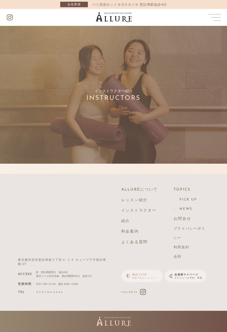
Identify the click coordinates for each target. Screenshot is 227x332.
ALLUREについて (139, 190)
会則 (177, 256)
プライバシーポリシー (190, 233)
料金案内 (130, 232)
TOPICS (182, 190)
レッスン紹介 (134, 200)
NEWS (185, 209)
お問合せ (182, 219)
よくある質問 (134, 242)
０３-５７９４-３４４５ (49, 292)
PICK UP (188, 199)
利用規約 (182, 247)
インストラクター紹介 (139, 216)
